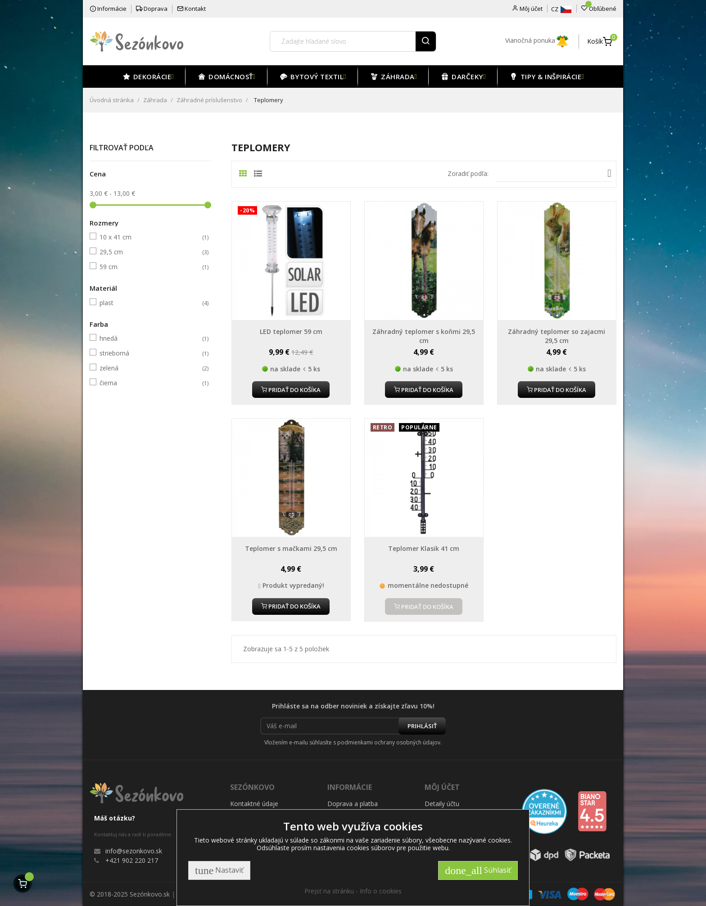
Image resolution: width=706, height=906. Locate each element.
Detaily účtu (442, 803)
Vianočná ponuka (537, 40)
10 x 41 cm (149, 237)
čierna (149, 383)
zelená (149, 368)
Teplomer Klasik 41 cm (423, 548)
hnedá (149, 338)
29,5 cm (149, 252)
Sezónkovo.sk (150, 894)
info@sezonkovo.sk (133, 851)
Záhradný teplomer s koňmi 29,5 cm (423, 336)
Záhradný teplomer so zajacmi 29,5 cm (556, 336)
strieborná (149, 353)
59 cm (149, 266)
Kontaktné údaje (254, 803)
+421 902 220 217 (131, 860)
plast (149, 302)
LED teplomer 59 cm (291, 331)
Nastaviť (219, 870)
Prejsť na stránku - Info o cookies (353, 891)
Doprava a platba (352, 803)
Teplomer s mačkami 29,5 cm (291, 548)
